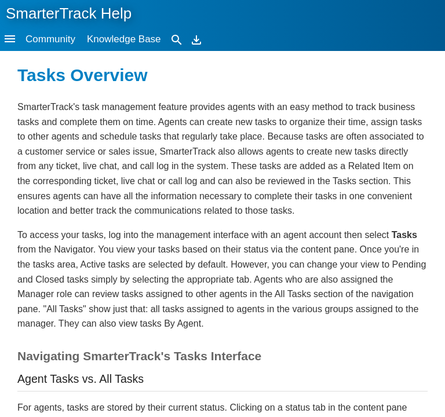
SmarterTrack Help (69, 13)
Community (50, 39)
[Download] (196, 39)
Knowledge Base (124, 39)
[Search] (177, 39)
